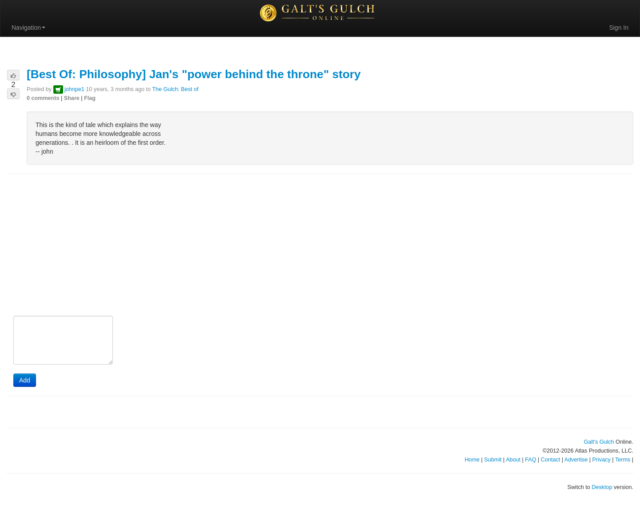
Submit (492, 460)
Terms (622, 460)
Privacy (601, 460)
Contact (550, 460)
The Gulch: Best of (175, 89)
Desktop (602, 487)
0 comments (43, 98)
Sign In (618, 27)
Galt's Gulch (599, 442)
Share (72, 98)
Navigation (28, 27)
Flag (90, 98)
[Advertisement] (320, 245)
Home (472, 460)
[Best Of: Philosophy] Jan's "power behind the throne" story (194, 74)
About (513, 460)
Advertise (576, 460)
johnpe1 (74, 89)
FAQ (530, 460)
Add (24, 380)
